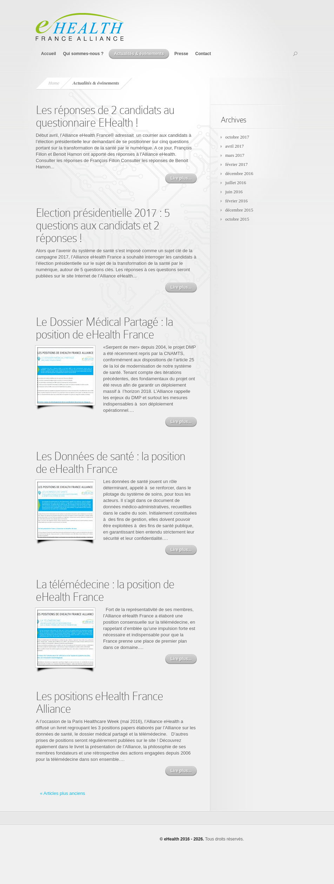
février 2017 (236, 164)
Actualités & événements (139, 53)
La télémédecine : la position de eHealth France (105, 590)
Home (53, 83)
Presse (181, 53)
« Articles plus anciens (62, 793)
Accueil (48, 53)
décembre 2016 (239, 173)
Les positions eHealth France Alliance (99, 702)
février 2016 (236, 200)
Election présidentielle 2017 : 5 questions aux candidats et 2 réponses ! (103, 225)
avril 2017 (234, 146)
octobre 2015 (237, 219)
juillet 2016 (235, 182)
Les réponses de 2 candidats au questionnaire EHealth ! (105, 116)
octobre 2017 (237, 137)
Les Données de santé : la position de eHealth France (110, 462)
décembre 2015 (239, 210)
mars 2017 (235, 155)
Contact (203, 53)
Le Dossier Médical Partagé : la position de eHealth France (104, 328)
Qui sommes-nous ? (83, 53)
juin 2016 (233, 191)
